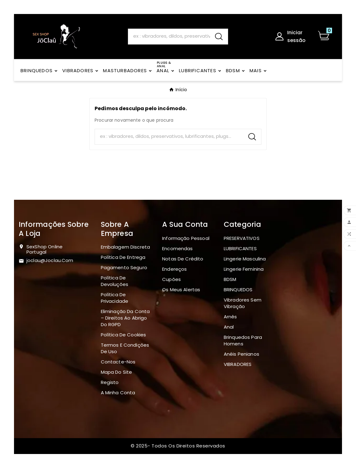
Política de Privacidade (115, 297)
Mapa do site (116, 372)
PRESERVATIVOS (242, 238)
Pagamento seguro (124, 267)
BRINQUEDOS (238, 289)
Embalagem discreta (125, 247)
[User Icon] (293, 36)
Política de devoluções (115, 281)
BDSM (230, 279)
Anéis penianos (241, 354)
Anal (229, 327)
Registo (110, 382)
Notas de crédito (182, 258)
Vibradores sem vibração (242, 303)
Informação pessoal (185, 238)
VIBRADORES (238, 364)
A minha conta (118, 392)
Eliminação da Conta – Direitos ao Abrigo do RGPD (125, 318)
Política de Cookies (123, 334)
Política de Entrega (123, 257)
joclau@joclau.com (49, 260)
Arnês (230, 316)
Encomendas (177, 248)
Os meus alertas (181, 289)
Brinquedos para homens (243, 340)
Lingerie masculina (245, 258)
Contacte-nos (118, 361)
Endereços (174, 269)
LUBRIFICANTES (240, 248)
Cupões (171, 279)
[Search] (169, 36)
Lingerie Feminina (244, 269)
